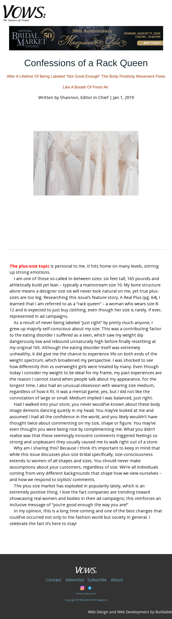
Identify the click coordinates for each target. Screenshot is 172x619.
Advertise (75, 580)
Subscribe (97, 580)
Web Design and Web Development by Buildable (130, 611)
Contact (53, 580)
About (117, 580)
